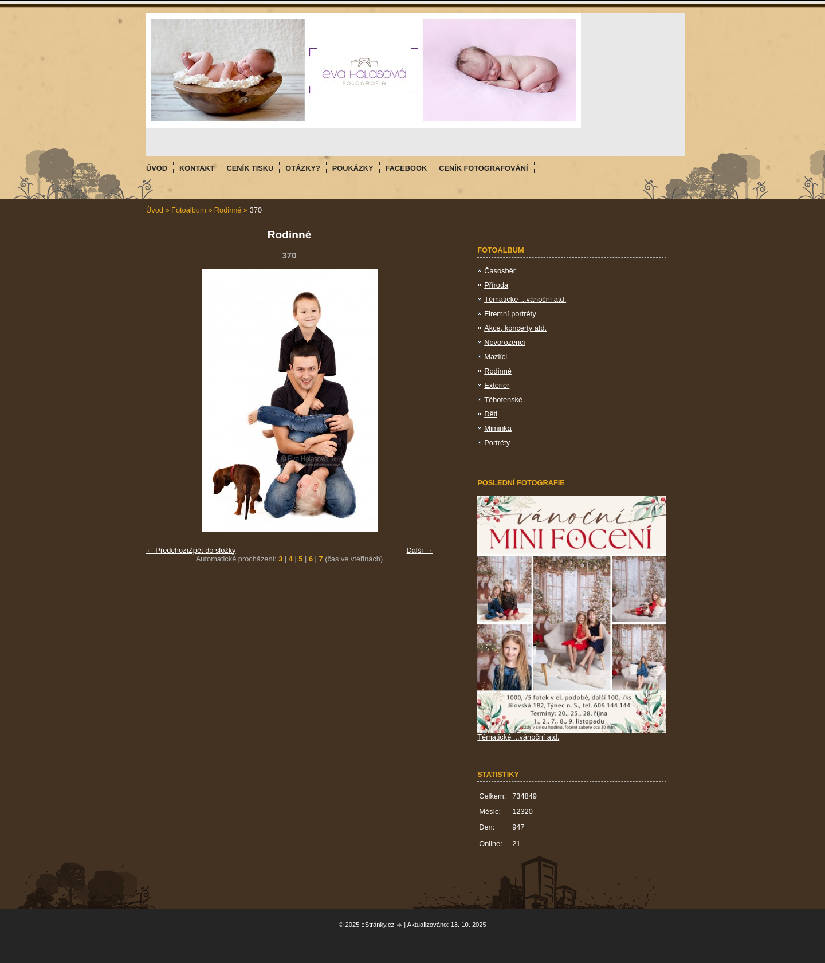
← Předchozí (167, 550)
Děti (490, 414)
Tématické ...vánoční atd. (525, 299)
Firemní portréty (510, 313)
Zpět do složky (212, 550)
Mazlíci (495, 356)
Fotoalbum (188, 210)
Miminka (498, 428)
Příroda (496, 285)
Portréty (497, 442)
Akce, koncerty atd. (515, 328)
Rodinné (228, 210)
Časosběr (500, 270)
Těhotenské (503, 399)
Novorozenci (504, 342)
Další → (419, 550)
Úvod (154, 210)
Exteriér (496, 385)
